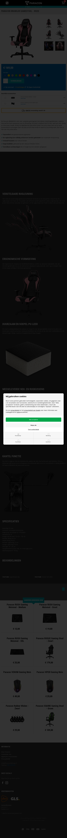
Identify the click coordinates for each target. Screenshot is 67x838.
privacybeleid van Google (32, 410)
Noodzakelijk (18, 435)
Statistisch (48, 442)
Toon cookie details (33, 429)
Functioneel (18, 442)
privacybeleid (15, 410)
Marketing (48, 435)
